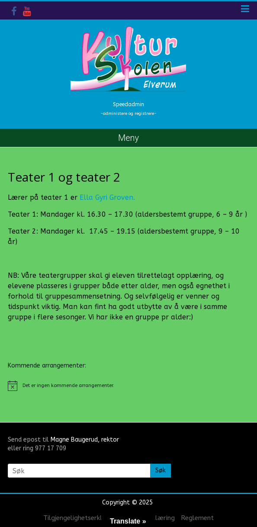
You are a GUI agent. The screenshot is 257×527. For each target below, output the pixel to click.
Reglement (197, 518)
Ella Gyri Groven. (107, 197)
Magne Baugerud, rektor (85, 439)
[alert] (128, 386)
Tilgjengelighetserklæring (81, 518)
